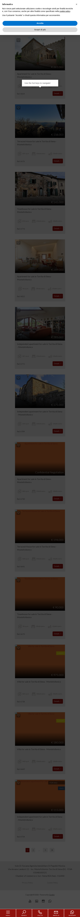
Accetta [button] (40, 23)
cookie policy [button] (64, 11)
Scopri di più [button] (40, 30)
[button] (76, 4)
